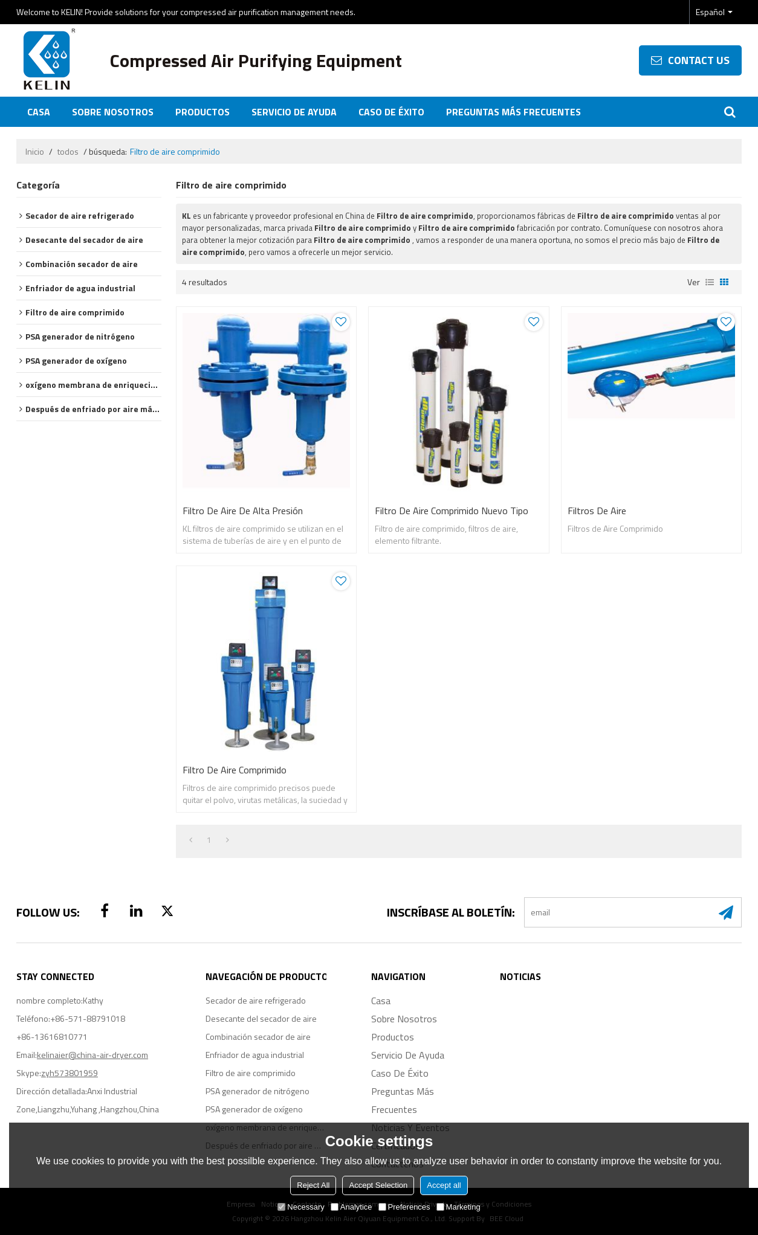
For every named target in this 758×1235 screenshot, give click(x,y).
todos (68, 152)
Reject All (313, 1185)
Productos (202, 112)
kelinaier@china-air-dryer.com (92, 1054)
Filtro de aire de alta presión (243, 511)
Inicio (34, 152)
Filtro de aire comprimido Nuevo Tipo (451, 511)
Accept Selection (378, 1185)
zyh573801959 (69, 1072)
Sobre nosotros (113, 112)
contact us (699, 60)
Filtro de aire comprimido (235, 770)
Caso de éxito (391, 112)
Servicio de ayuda (294, 112)
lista (709, 282)
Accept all (444, 1185)
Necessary (300, 1206)
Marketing (458, 1206)
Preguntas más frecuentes (513, 112)
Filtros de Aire (597, 511)
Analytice (351, 1206)
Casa (38, 112)
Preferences (404, 1206)
